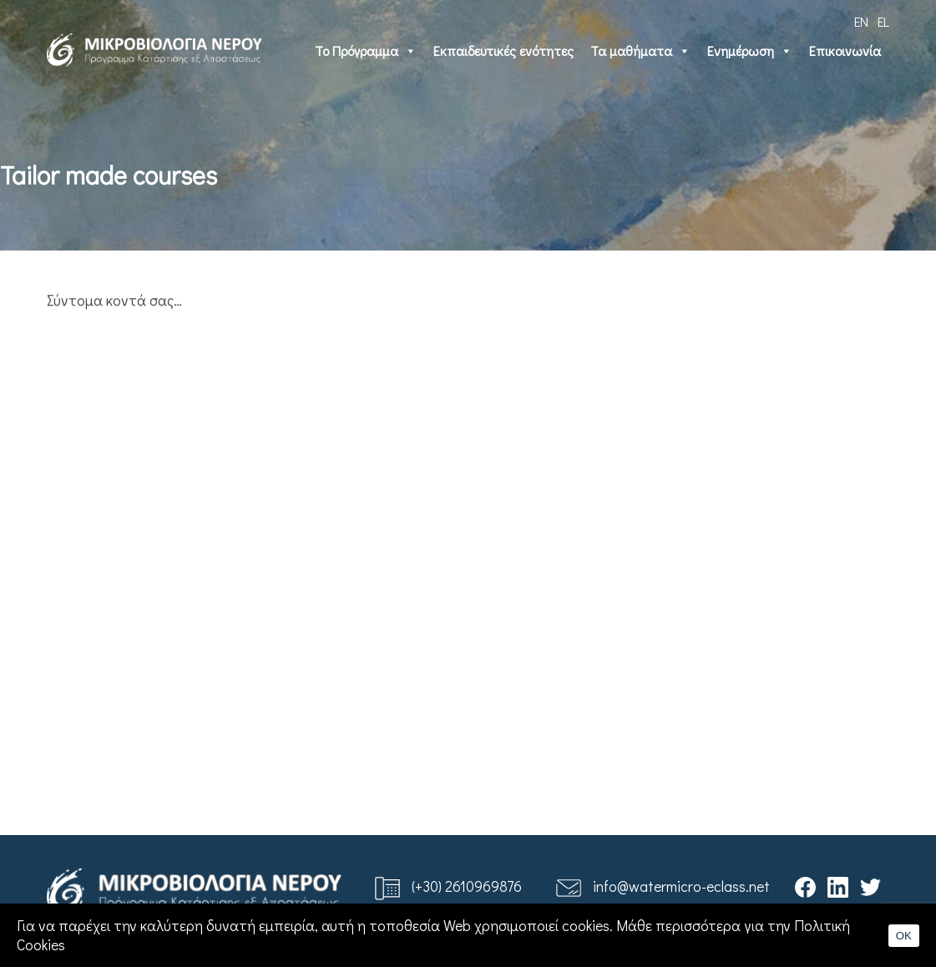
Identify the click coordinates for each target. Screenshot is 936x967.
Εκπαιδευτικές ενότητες (503, 50)
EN (861, 21)
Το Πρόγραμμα (366, 50)
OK (904, 935)
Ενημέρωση (749, 50)
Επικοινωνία (845, 50)
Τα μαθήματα (640, 50)
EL (883, 21)
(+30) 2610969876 (467, 886)
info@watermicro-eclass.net (681, 886)
